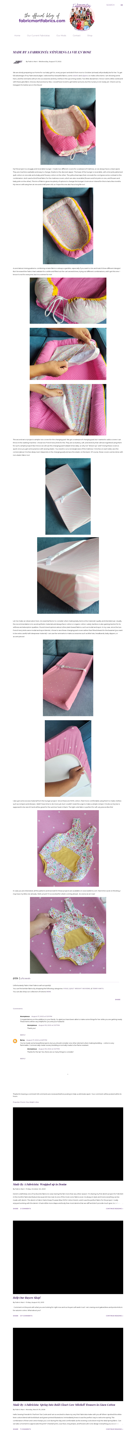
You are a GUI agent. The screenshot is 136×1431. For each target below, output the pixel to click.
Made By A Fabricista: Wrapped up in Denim (40, 1184)
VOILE (65, 988)
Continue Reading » (114, 1209)
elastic (75, 76)
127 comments (26, 1316)
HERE (48, 992)
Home (16, 35)
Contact (75, 35)
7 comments (25, 1429)
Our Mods (60, 35)
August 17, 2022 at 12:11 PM (42, 1016)
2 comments (25, 1209)
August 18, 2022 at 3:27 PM (49, 1025)
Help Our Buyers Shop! (27, 1297)
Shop (88, 35)
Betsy (22, 1040)
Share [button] (117, 999)
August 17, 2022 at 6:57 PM (36, 1040)
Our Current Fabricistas (37, 35)
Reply (22, 1035)
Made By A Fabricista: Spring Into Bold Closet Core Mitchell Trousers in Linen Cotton (64, 1404)
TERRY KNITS (98, 988)
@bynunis (25, 978)
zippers (85, 76)
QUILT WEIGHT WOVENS (79, 988)
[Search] (110, 5)
